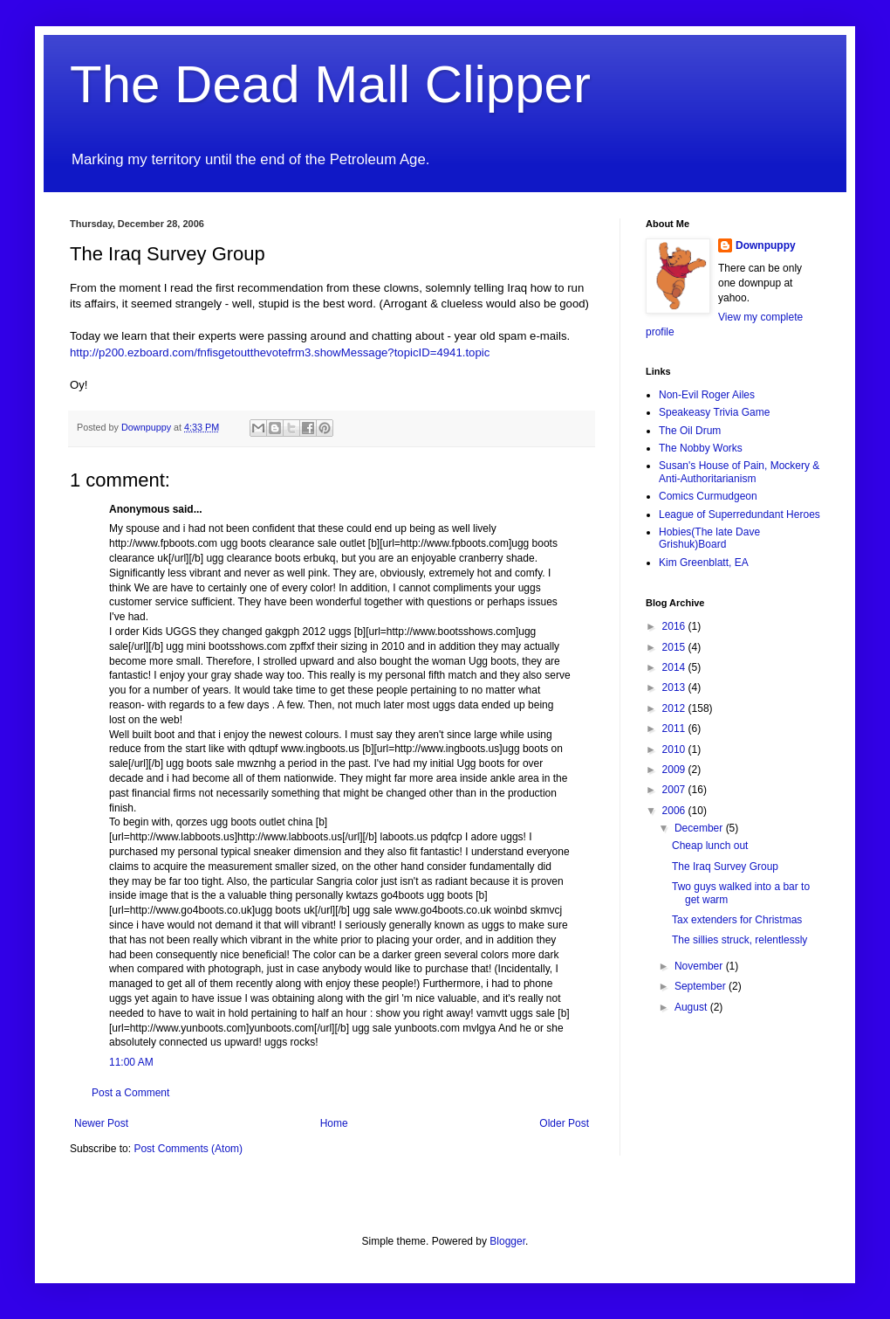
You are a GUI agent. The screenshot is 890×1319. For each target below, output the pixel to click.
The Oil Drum (690, 431)
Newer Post (101, 1123)
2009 (675, 769)
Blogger (507, 1241)
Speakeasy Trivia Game (714, 412)
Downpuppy (766, 245)
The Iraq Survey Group (725, 866)
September (701, 986)
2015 (675, 647)
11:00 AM (131, 1062)
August (692, 1007)
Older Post (564, 1123)
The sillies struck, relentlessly (739, 940)
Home (334, 1123)
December (700, 828)
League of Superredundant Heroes (739, 514)
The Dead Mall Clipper (330, 84)
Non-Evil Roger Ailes (707, 395)
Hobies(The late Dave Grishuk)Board (709, 538)
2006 (675, 811)
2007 (675, 790)
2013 (675, 687)
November (700, 966)
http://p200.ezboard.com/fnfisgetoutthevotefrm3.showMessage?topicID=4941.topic (280, 352)
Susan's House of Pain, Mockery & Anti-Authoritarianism (739, 471)
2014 (675, 667)
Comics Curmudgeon (708, 496)
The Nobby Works (701, 448)
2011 (675, 728)
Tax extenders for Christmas (737, 920)
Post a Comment (130, 1093)
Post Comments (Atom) (188, 1149)
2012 (675, 708)
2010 (675, 749)
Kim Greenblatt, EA (704, 562)
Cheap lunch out (710, 845)
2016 (675, 626)
